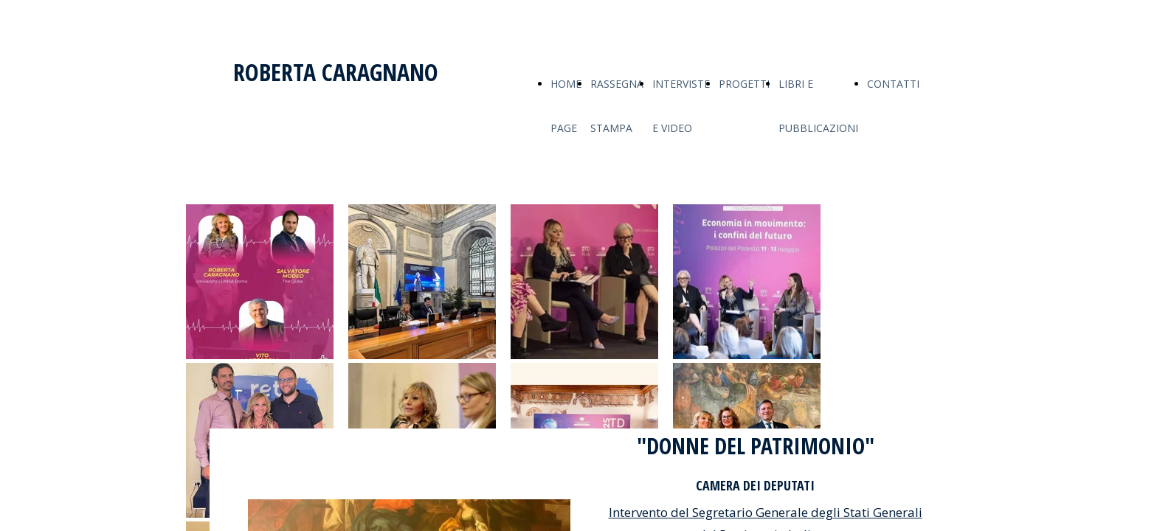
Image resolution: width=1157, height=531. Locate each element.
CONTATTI (893, 84)
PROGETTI (744, 84)
